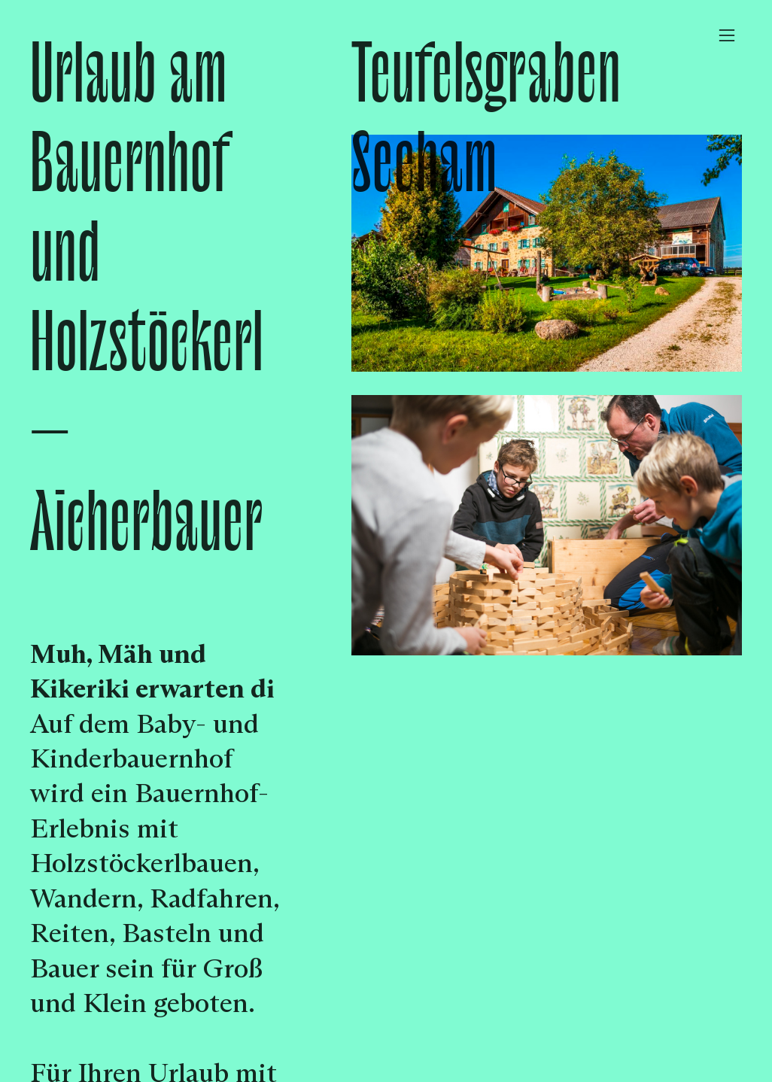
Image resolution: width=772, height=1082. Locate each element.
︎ (726, 35)
